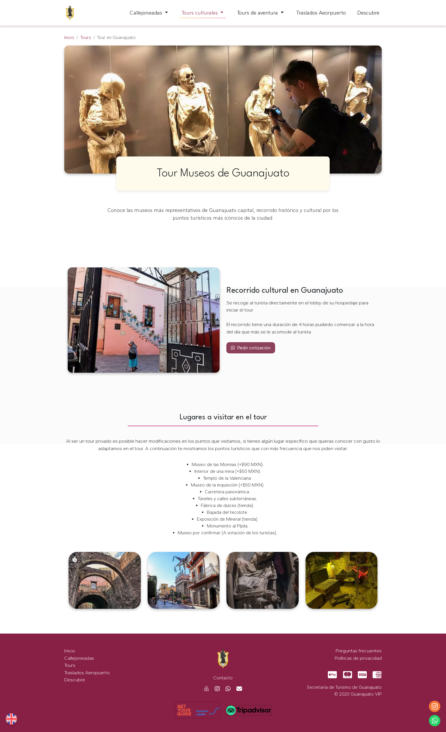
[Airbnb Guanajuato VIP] (206, 688)
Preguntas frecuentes (359, 650)
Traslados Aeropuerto (87, 672)
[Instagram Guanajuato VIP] (215, 688)
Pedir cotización (251, 347)
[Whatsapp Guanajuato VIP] (226, 688)
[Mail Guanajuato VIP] (237, 688)
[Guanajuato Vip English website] (11, 719)
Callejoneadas (79, 658)
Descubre (368, 13)
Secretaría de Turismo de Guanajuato (344, 687)
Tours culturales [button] (200, 13)
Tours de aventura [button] (258, 13)
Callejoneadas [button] (147, 13)
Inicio (69, 37)
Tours (85, 37)
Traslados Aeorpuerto (321, 13)
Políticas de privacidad (358, 658)
